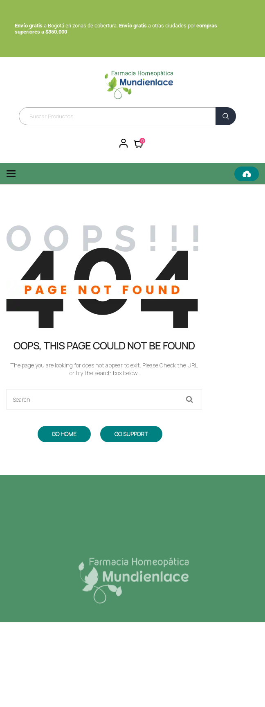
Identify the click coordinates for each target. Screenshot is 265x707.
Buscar (226, 116)
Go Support (131, 434)
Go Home (64, 434)
